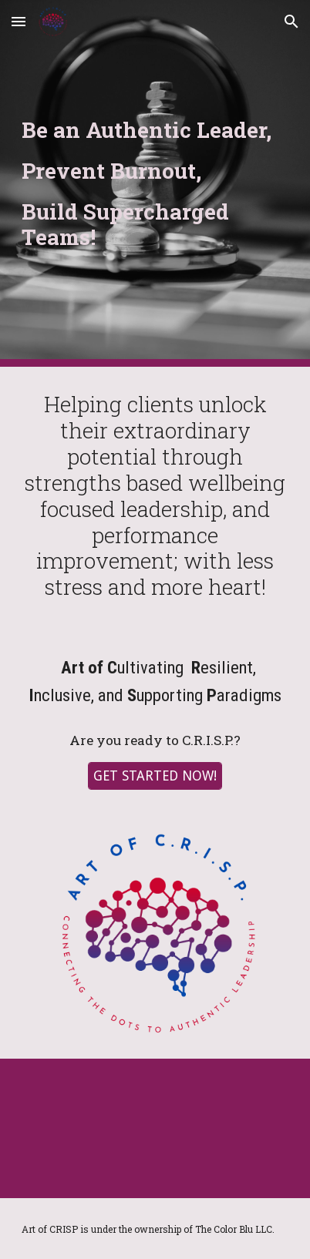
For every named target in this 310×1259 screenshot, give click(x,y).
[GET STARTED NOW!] (155, 776)
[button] (18, 21)
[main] (155, 183)
